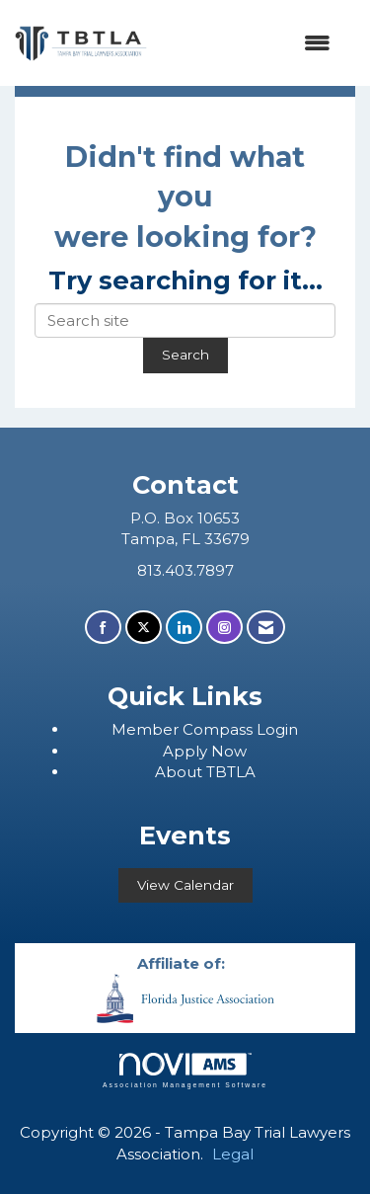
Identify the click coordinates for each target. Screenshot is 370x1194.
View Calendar (185, 885)
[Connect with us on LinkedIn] (184, 627)
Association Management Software (185, 1070)
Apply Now (205, 751)
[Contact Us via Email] (266, 627)
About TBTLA (205, 771)
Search (185, 354)
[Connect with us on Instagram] (224, 627)
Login (277, 729)
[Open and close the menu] (248, 43)
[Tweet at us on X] (143, 627)
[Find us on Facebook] (103, 627)
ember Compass (191, 729)
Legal (233, 1154)
